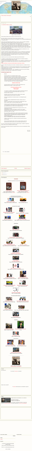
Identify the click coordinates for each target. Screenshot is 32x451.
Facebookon (16, 371)
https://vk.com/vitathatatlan (23, 403)
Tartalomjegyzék (9, 15)
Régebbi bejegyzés (27, 168)
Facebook (14, 386)
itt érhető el (13, 192)
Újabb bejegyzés (4, 168)
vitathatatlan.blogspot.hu (7, 403)
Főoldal (3, 15)
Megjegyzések (4, 174)
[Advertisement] (27, 19)
